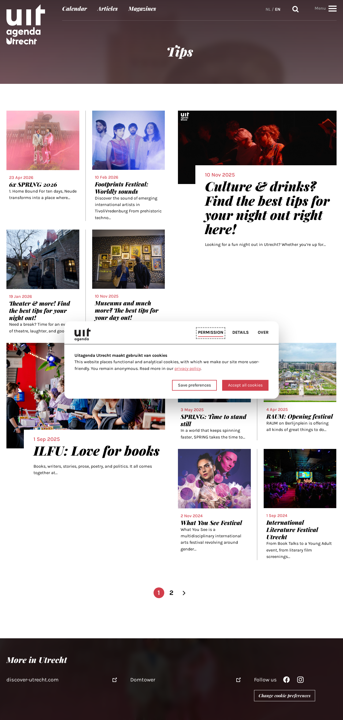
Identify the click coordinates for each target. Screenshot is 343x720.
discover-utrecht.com (32, 680)
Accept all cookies (245, 385)
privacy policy (187, 368)
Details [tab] (240, 332)
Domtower (142, 680)
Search (295, 9)
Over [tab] (263, 332)
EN (277, 9)
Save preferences (194, 385)
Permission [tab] (210, 332)
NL (268, 9)
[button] (332, 8)
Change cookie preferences (285, 695)
